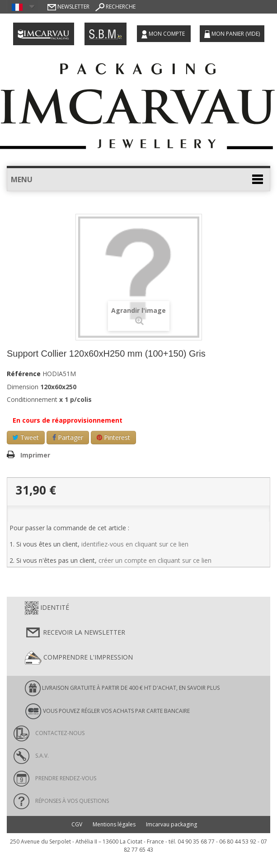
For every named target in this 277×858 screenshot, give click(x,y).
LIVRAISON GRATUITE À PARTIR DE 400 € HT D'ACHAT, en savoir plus (122, 688)
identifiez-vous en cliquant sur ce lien (134, 544)
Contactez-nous (49, 733)
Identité (47, 608)
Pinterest (113, 437)
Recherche (115, 6)
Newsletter (68, 6)
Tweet (26, 437)
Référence (24, 374)
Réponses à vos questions (61, 801)
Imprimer (35, 455)
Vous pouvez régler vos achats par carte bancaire (107, 711)
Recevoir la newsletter (75, 633)
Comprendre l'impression (79, 658)
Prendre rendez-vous (55, 778)
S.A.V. (31, 755)
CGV (76, 824)
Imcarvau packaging (171, 824)
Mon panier (232, 34)
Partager (67, 437)
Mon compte (163, 34)
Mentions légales (114, 824)
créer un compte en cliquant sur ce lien (155, 560)
